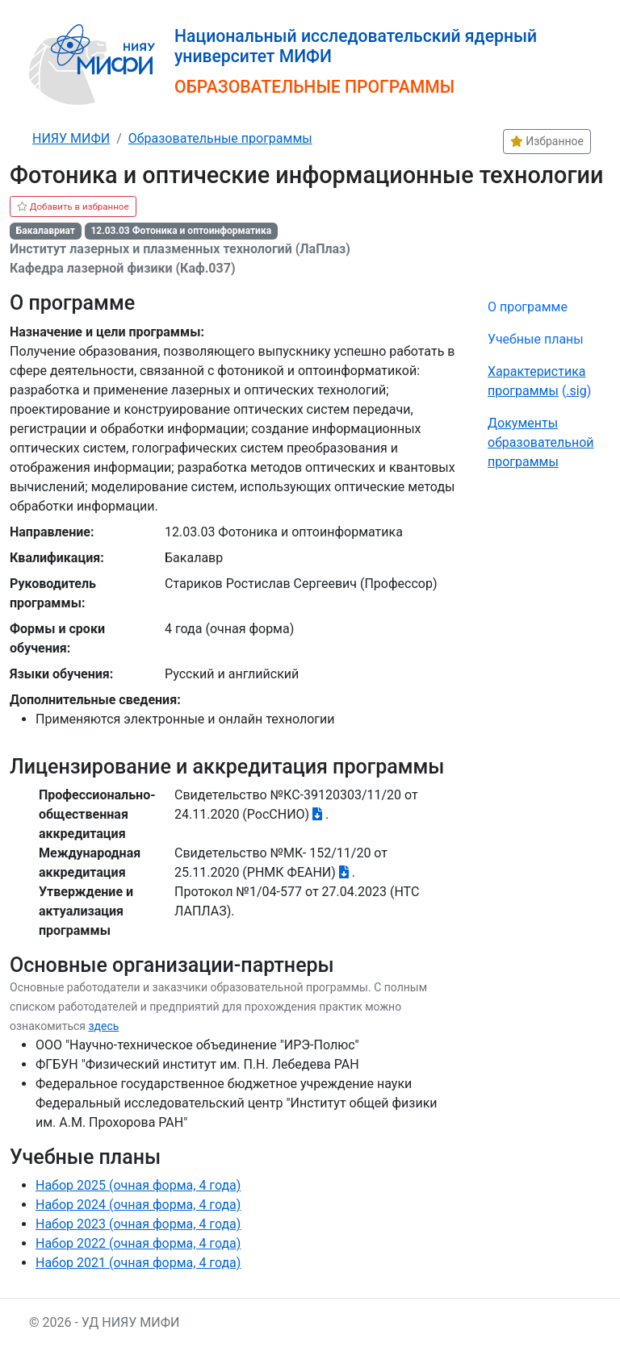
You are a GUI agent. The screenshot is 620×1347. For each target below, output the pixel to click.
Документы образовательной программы (541, 442)
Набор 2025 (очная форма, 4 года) (138, 1185)
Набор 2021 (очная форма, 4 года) (138, 1262)
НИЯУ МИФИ (71, 138)
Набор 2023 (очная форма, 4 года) (138, 1224)
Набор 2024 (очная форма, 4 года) (138, 1204)
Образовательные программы (220, 138)
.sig (576, 390)
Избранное (547, 141)
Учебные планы (536, 339)
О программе (528, 307)
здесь (103, 1026)
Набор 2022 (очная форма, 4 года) (138, 1243)
